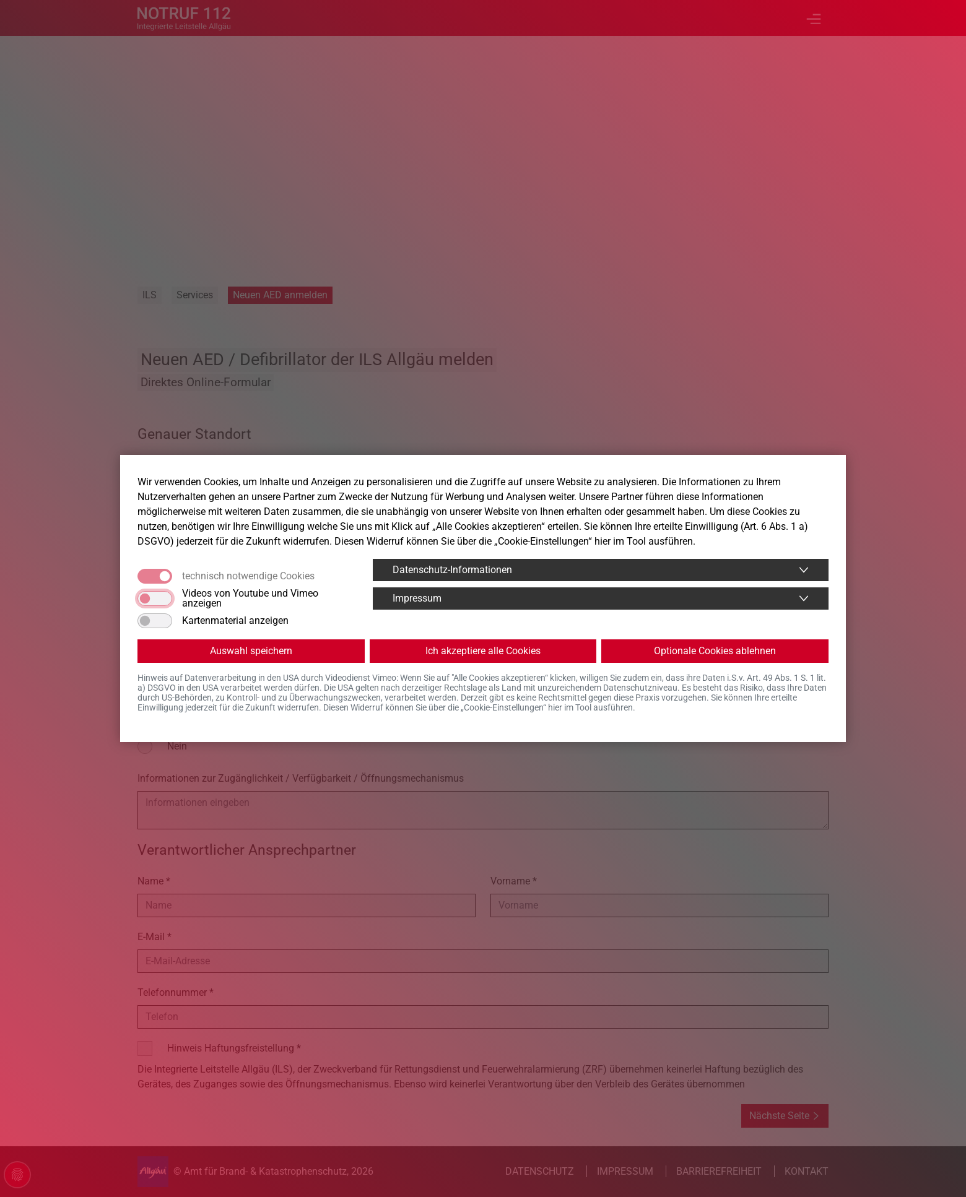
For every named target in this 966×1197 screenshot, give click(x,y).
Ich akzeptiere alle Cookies (483, 651)
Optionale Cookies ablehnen (715, 651)
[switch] (154, 598)
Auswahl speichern (251, 651)
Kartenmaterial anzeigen (235, 621)
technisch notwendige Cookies (248, 576)
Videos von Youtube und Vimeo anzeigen (250, 598)
